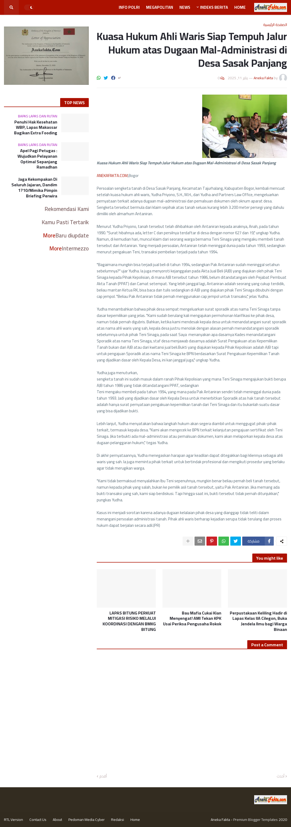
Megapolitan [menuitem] (159, 7)
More (49, 235)
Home (135, 819)
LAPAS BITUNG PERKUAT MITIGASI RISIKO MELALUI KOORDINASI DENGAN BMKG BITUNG (129, 621)
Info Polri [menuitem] (129, 7)
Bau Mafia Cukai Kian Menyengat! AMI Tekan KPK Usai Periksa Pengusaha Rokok (192, 618)
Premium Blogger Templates (255, 819)
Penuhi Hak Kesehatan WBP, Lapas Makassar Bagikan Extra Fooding (35, 127)
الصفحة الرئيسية (275, 24)
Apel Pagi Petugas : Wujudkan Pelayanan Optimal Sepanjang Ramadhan (37, 159)
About (57, 819)
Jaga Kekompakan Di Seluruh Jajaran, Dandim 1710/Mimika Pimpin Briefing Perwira (34, 187)
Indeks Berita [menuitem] (214, 7)
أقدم (103, 776)
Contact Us (37, 819)
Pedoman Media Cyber (86, 819)
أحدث (280, 776)
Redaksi (117, 819)
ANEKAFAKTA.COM (112, 175)
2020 (283, 819)
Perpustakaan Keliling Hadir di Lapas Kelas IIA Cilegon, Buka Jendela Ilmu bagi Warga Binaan (258, 621)
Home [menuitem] (240, 7)
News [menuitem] (184, 7)
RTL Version (13, 819)
